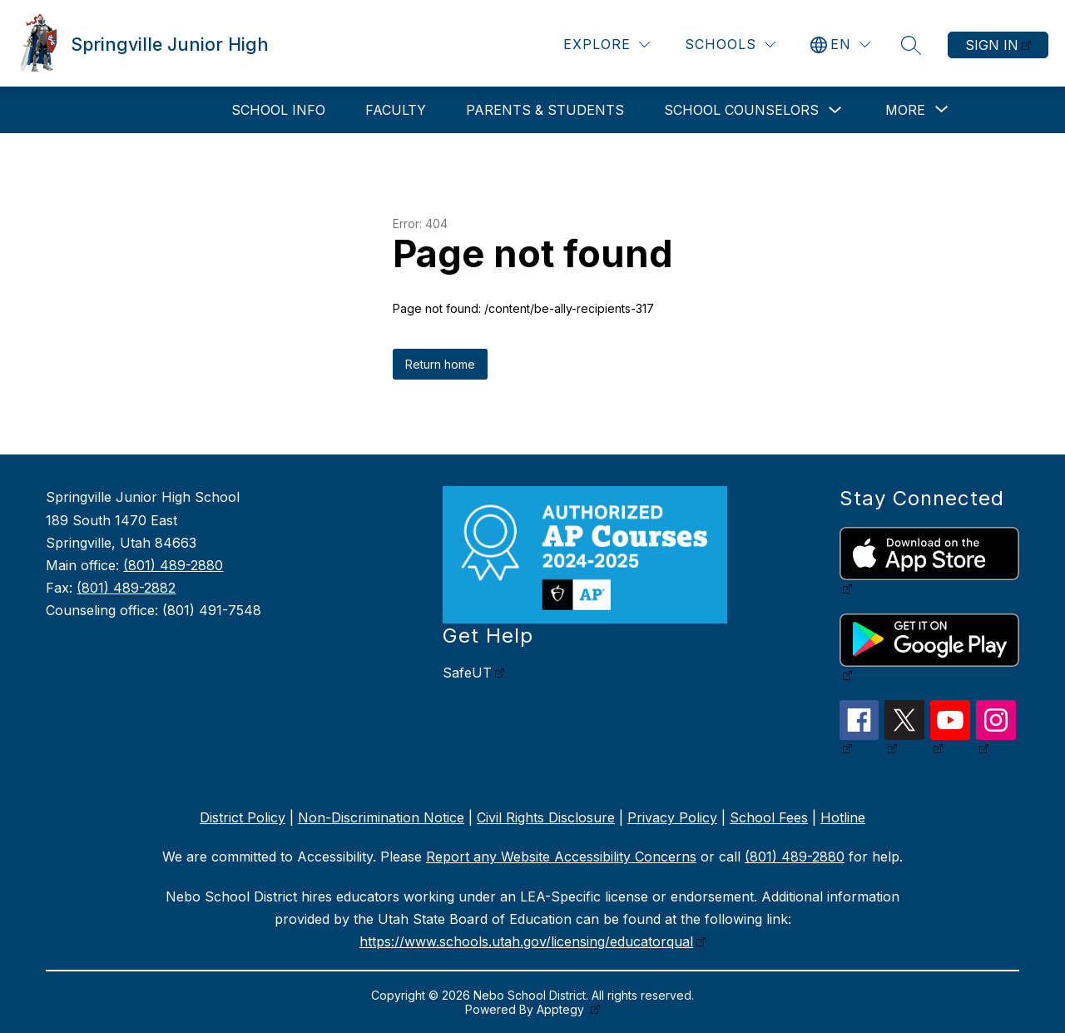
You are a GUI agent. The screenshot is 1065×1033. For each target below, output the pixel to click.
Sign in (991, 45)
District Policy (242, 817)
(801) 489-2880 (173, 565)
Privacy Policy (672, 817)
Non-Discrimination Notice (381, 817)
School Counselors (741, 110)
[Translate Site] (840, 44)
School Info (278, 110)
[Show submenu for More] (905, 110)
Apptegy (562, 1009)
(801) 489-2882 (126, 587)
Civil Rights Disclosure (546, 817)
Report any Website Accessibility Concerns (561, 856)
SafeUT (467, 672)
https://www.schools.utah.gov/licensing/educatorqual (526, 941)
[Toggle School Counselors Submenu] (835, 110)
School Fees (769, 817)
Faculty (395, 110)
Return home (440, 364)
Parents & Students (545, 110)
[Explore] (606, 44)
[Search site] (911, 45)
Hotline (842, 817)
